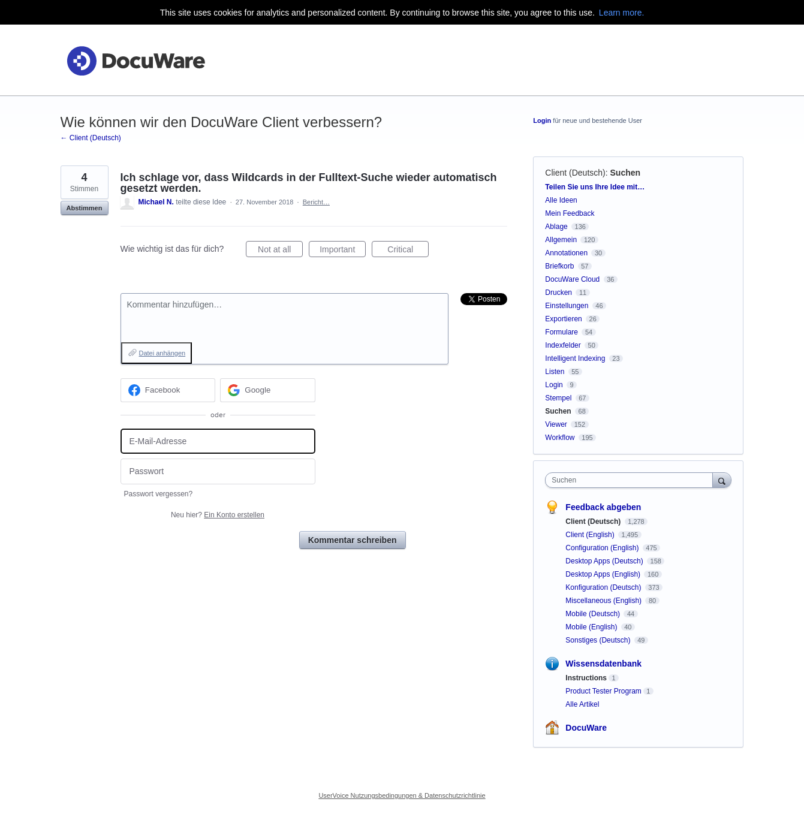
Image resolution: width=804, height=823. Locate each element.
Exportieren (563, 319)
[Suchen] (721, 479)
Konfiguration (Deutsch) (604, 587)
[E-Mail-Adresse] (218, 441)
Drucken (558, 292)
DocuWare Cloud (572, 279)
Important (343, 251)
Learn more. (621, 12)
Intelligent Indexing (575, 358)
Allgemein (561, 240)
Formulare (561, 332)
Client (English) (590, 534)
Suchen (625, 172)
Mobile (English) (592, 627)
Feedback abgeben (603, 507)
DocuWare (586, 727)
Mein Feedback (569, 213)
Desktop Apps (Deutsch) (605, 561)
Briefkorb (559, 266)
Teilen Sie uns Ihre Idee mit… (595, 187)
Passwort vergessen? (158, 494)
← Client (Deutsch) (91, 138)
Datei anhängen (162, 353)
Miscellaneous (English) (604, 600)
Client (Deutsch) (575, 172)
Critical (408, 251)
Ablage (556, 226)
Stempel (558, 398)
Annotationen (566, 253)
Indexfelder (562, 345)
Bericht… (316, 202)
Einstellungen (566, 306)
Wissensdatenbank (603, 663)
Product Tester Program (603, 691)
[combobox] (631, 480)
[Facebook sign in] (168, 390)
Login (542, 120)
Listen (554, 371)
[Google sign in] (267, 390)
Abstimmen (85, 208)
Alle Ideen (561, 200)
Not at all (280, 251)
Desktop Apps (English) (603, 574)
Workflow (559, 437)
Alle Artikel (582, 704)
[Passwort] (218, 471)
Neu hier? (217, 515)
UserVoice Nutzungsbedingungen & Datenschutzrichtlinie (401, 795)
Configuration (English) (602, 548)
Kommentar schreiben (352, 540)
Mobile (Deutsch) (593, 614)
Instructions (586, 678)
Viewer (556, 424)
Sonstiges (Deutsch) (598, 640)
